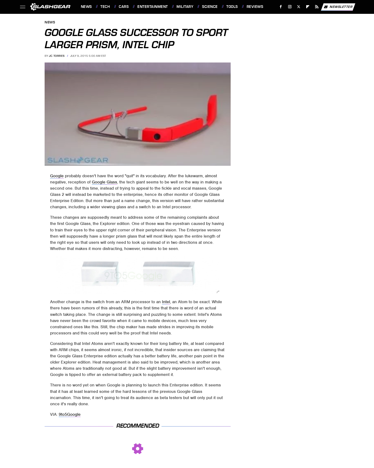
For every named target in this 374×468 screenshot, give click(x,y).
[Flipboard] (307, 6)
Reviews (255, 7)
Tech (105, 7)
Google (57, 175)
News (86, 7)
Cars (124, 7)
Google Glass (104, 182)
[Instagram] (289, 6)
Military (185, 7)
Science (210, 7)
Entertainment (152, 7)
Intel (166, 301)
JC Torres (57, 55)
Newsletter (338, 7)
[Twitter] (298, 6)
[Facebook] (280, 6)
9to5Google (70, 414)
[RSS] (316, 6)
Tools (232, 7)
